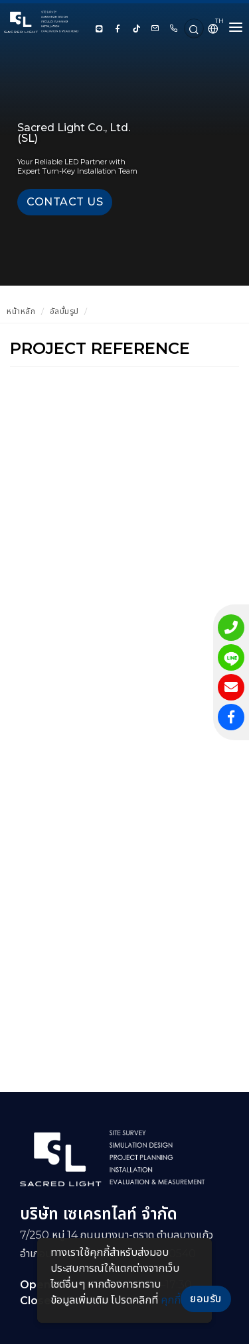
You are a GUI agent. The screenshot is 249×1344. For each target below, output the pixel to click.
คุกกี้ (171, 1300)
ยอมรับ (206, 1298)
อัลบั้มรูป (64, 311)
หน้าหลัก (21, 311)
